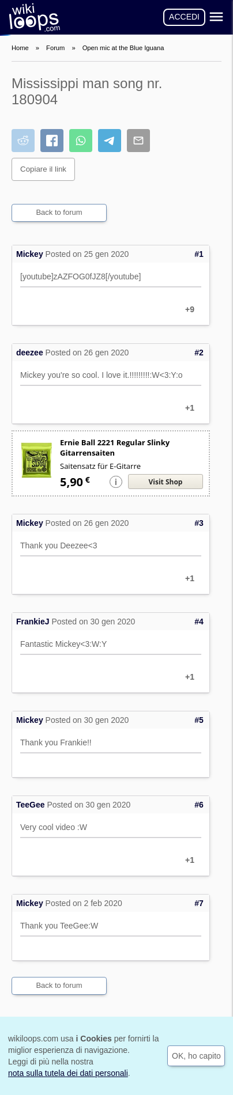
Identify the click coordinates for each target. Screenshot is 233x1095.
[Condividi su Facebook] (51, 140)
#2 (199, 352)
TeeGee (30, 804)
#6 (199, 804)
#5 (199, 720)
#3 (199, 523)
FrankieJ (33, 621)
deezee (29, 352)
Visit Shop (166, 482)
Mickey (29, 254)
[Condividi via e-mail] (138, 140)
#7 (199, 903)
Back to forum (59, 212)
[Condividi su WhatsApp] (80, 140)
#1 (199, 254)
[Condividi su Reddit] (23, 140)
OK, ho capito (196, 1055)
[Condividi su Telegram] (109, 140)
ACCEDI (184, 16)
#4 (199, 621)
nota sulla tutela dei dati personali (68, 1073)
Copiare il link (43, 169)
